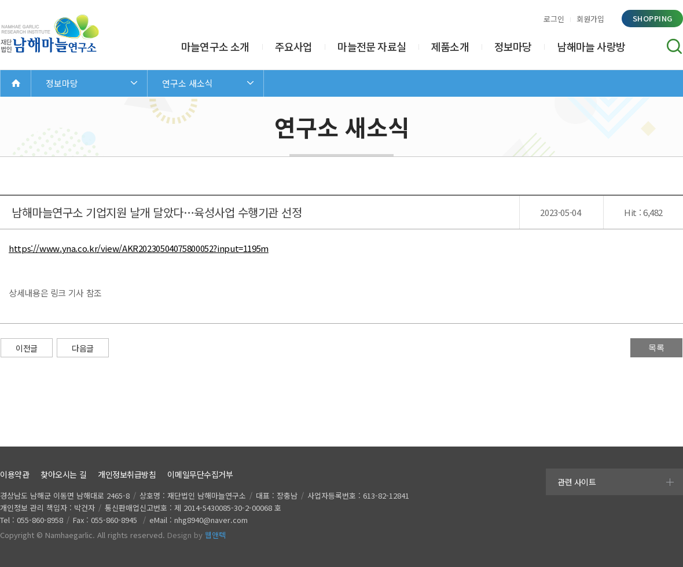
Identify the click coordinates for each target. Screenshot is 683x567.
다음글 (83, 348)
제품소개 (450, 46)
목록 (656, 347)
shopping (653, 18)
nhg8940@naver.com (211, 519)
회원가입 (590, 18)
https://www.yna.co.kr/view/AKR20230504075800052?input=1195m (139, 248)
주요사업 (294, 46)
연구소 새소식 (187, 83)
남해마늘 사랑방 (591, 46)
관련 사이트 (576, 482)
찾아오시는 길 (63, 474)
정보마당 (513, 46)
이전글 (27, 348)
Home (16, 83)
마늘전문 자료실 (371, 46)
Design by (196, 534)
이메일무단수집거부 (200, 474)
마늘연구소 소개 (215, 46)
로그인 (554, 18)
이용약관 (14, 474)
